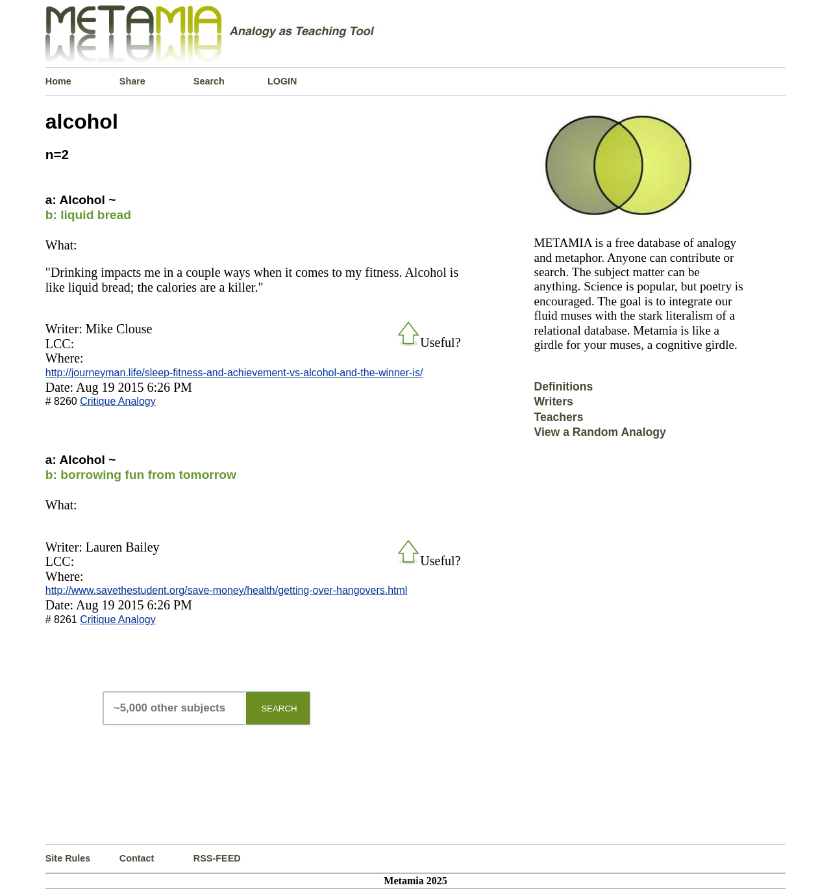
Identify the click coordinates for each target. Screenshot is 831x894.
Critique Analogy (118, 401)
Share (132, 81)
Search (209, 81)
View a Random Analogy (599, 432)
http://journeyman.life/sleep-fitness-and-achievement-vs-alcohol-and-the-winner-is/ (234, 372)
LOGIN (282, 81)
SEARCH (279, 708)
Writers (553, 401)
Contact (137, 858)
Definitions (563, 386)
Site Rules (68, 858)
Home (58, 81)
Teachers (558, 417)
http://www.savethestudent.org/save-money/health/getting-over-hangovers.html (226, 590)
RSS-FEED (217, 858)
